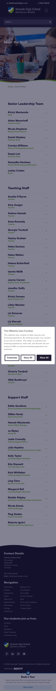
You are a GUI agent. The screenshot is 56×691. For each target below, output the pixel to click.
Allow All (44, 358)
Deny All (28, 358)
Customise (12, 358)
